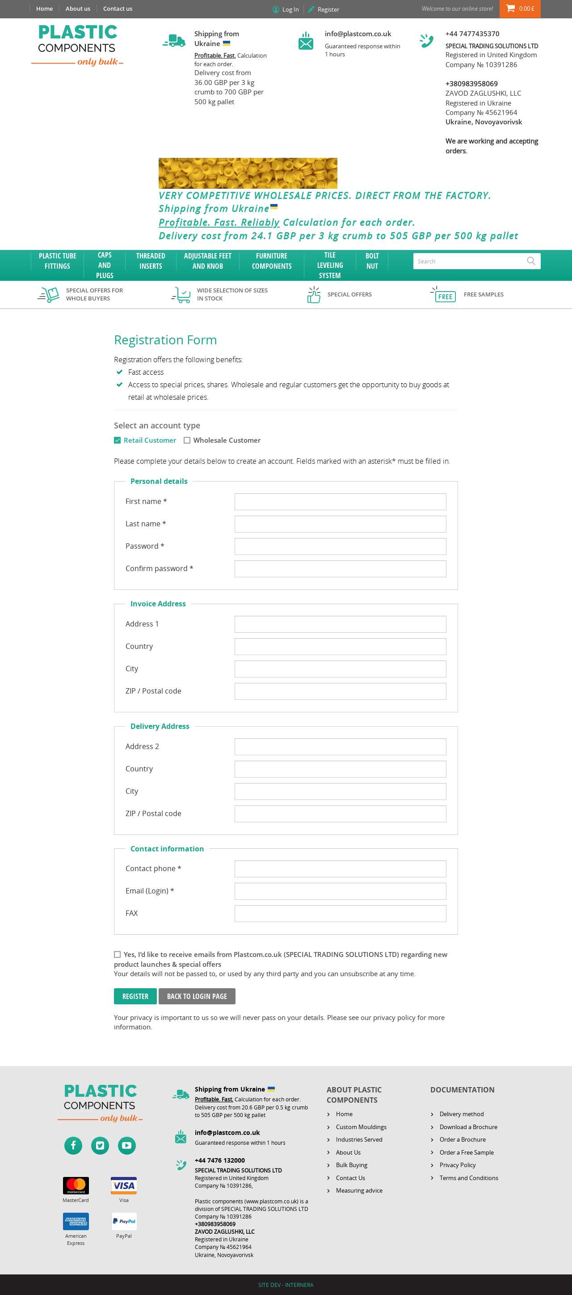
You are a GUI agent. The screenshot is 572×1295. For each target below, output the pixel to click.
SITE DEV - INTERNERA (286, 1285)
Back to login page (197, 996)
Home (44, 8)
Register (328, 9)
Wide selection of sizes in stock (232, 294)
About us (78, 8)
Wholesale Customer (227, 440)
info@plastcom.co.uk (358, 33)
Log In (290, 9)
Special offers (350, 294)
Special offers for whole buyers (94, 294)
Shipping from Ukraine (220, 209)
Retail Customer (150, 440)
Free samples (484, 294)
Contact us (117, 8)
